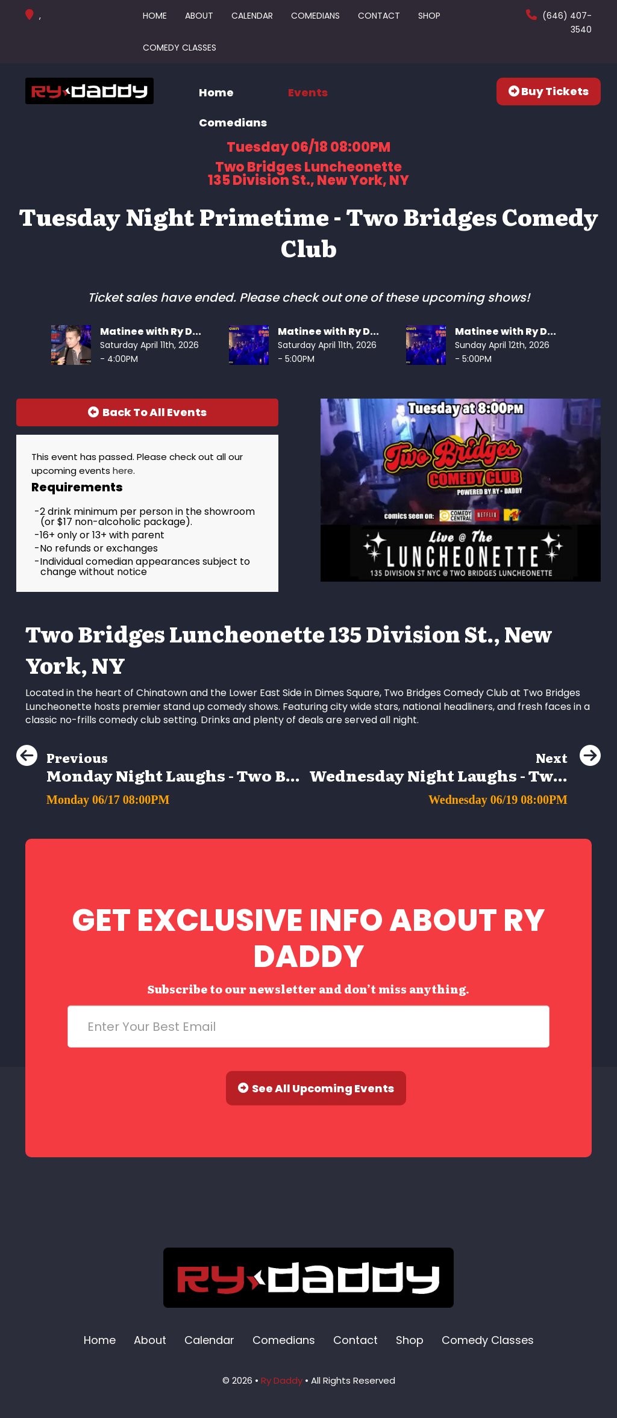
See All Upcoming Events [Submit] (316, 1088)
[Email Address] (308, 1027)
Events (308, 92)
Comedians (315, 16)
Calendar (252, 16)
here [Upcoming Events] (123, 470)
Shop (429, 16)
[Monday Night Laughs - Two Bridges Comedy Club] (158, 796)
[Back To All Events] (147, 412)
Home (155, 16)
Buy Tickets (549, 91)
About (199, 16)
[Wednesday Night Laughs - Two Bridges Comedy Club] (455, 796)
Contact (379, 16)
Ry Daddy (281, 1380)
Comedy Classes (179, 48)
